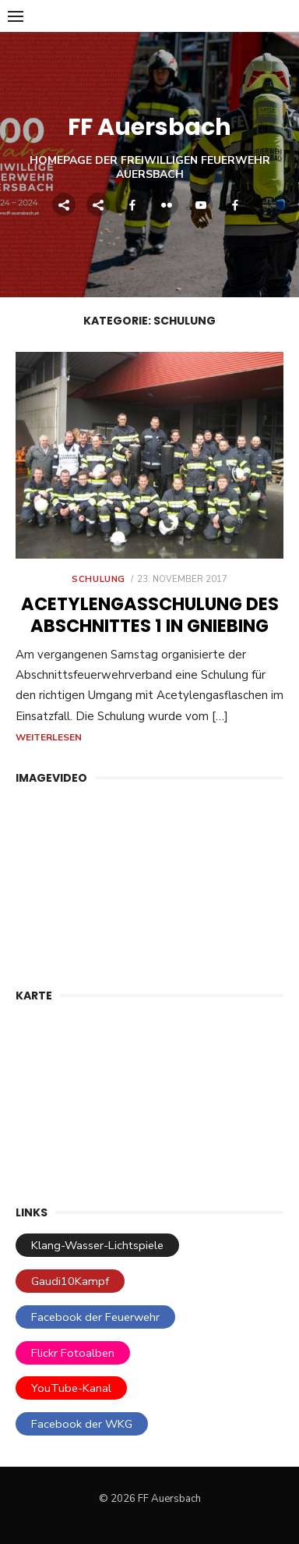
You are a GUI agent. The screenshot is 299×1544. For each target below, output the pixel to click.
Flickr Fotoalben (72, 1353)
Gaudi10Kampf (70, 1281)
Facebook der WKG (81, 1424)
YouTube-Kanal (71, 1388)
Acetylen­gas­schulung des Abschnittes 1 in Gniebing (150, 614)
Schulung (98, 579)
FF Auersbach (149, 127)
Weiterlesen (49, 737)
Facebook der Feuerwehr (95, 1317)
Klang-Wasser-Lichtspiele (97, 1245)
